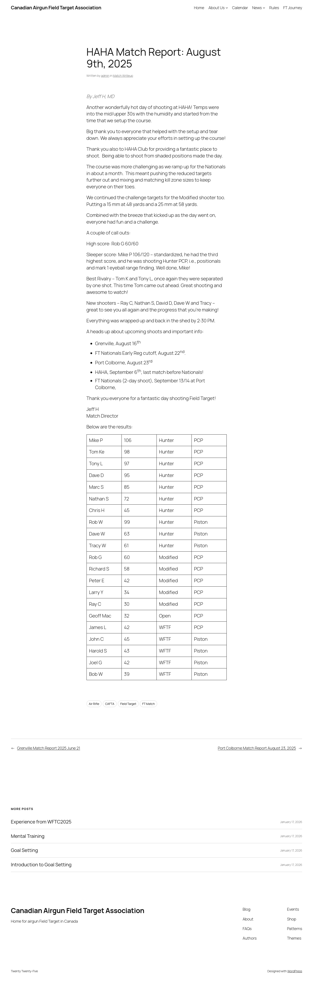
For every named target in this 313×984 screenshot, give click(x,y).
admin (105, 76)
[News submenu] (264, 8)
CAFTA (109, 704)
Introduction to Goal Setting (41, 864)
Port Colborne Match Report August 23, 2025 (257, 748)
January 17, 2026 (291, 822)
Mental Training (27, 836)
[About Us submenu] (227, 8)
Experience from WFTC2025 (41, 822)
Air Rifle (94, 704)
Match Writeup (123, 76)
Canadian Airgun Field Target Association (56, 7)
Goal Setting (24, 850)
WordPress (294, 971)
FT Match (148, 704)
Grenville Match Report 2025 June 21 (48, 748)
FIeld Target (128, 704)
